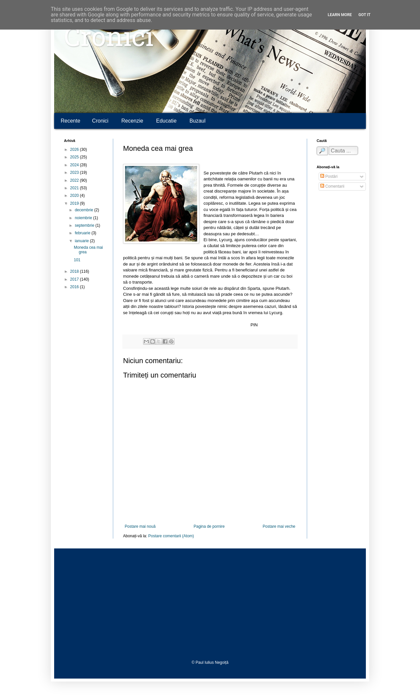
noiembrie (84, 218)
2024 (75, 165)
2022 (75, 180)
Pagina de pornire (209, 526)
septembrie (85, 225)
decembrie (84, 210)
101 (77, 260)
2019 (75, 203)
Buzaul (197, 121)
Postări (329, 176)
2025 (75, 157)
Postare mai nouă (140, 526)
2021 (75, 188)
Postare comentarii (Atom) (171, 536)
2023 (75, 172)
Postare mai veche (279, 526)
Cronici (109, 39)
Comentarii (332, 186)
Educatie (166, 121)
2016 (75, 287)
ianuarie (82, 241)
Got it (364, 14)
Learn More (340, 14)
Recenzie (132, 121)
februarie (83, 233)
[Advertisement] (210, 604)
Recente (70, 121)
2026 (75, 149)
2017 (75, 279)
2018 (75, 271)
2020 (75, 195)
